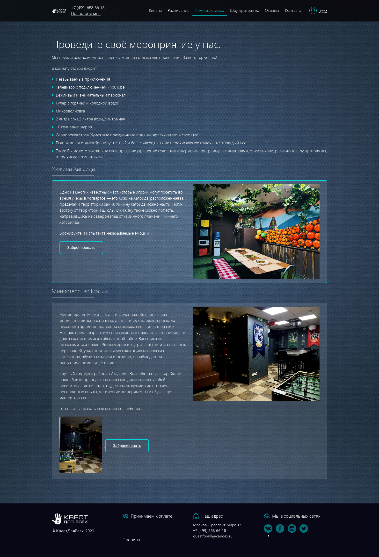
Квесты (155, 10)
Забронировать (81, 247)
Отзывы (272, 10)
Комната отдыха (209, 10)
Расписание (179, 10)
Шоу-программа (244, 10)
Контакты (293, 10)
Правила (131, 539)
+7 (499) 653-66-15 (87, 7)
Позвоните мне (86, 13)
